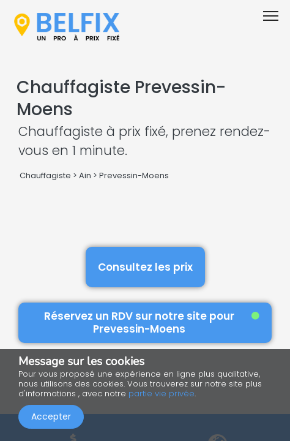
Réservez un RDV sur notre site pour (152, 322)
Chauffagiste (45, 175)
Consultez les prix (145, 267)
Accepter (51, 416)
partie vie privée (161, 393)
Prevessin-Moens (134, 175)
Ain (85, 175)
